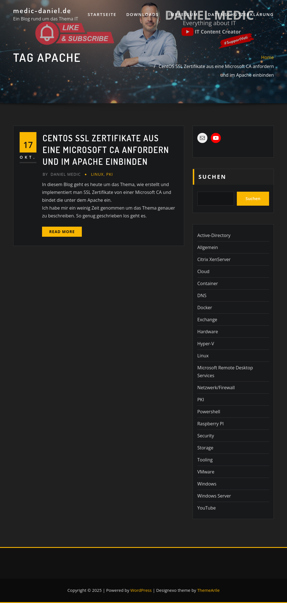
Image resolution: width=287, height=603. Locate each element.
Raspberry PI (210, 424)
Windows (206, 484)
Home (267, 57)
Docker (204, 307)
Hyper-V (205, 344)
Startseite (102, 14)
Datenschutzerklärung (241, 14)
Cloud (203, 271)
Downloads (142, 14)
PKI (109, 174)
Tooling (205, 460)
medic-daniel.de (42, 10)
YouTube (206, 508)
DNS (201, 295)
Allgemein (207, 247)
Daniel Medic (62, 174)
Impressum (183, 14)
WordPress (141, 590)
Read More (62, 231)
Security (205, 436)
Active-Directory (213, 235)
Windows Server (214, 496)
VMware (205, 472)
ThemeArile (208, 590)
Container (207, 283)
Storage (205, 448)
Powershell (208, 412)
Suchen (212, 176)
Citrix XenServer (214, 259)
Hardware (207, 332)
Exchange (207, 319)
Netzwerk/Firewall (216, 387)
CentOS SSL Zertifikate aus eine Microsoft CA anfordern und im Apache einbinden (106, 150)
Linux (97, 174)
